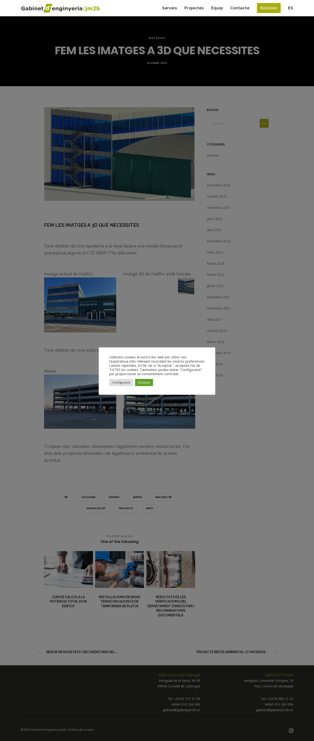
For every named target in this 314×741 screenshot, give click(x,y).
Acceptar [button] (144, 382)
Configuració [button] (121, 382)
